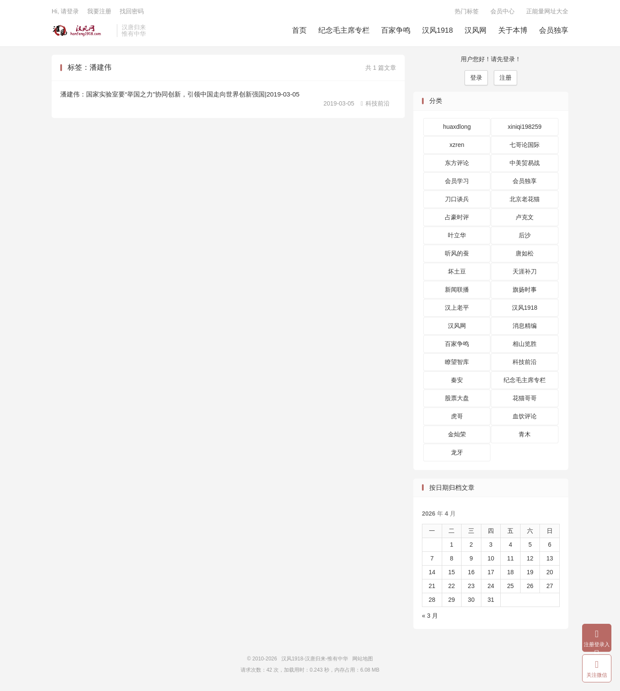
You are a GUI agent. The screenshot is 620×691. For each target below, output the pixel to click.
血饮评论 (525, 416)
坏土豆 (457, 271)
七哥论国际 (525, 144)
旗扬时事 (525, 289)
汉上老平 (457, 307)
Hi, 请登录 (65, 11)
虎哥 (457, 416)
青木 (525, 434)
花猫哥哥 (525, 398)
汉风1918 (437, 30)
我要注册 (99, 11)
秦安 (457, 380)
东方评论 (457, 162)
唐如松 (525, 253)
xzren (457, 144)
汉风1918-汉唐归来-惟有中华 (82, 30)
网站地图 (362, 659)
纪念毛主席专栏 (343, 30)
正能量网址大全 (547, 11)
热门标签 (467, 11)
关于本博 (512, 30)
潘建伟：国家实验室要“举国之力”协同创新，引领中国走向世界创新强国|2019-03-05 (180, 94)
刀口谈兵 (457, 199)
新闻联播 (457, 289)
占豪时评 (457, 217)
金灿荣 (457, 434)
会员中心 (502, 11)
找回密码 (132, 11)
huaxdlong (457, 126)
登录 (476, 77)
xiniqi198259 (525, 126)
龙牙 (457, 452)
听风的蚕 (457, 253)
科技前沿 (375, 103)
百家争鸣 (395, 30)
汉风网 (476, 30)
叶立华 (457, 235)
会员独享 (553, 30)
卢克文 (525, 217)
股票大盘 (457, 398)
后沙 (525, 235)
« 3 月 (430, 615)
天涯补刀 (525, 271)
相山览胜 (525, 343)
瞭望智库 (457, 361)
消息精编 (525, 325)
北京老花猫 (525, 199)
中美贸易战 (525, 162)
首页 (299, 30)
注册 (505, 77)
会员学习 (457, 180)
